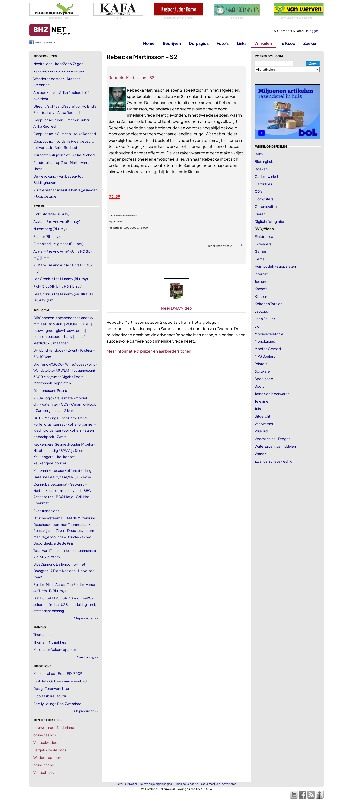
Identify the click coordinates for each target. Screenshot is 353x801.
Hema (260, 259)
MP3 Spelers (265, 356)
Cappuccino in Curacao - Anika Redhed (64, 134)
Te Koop (287, 43)
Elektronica (264, 236)
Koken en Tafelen (268, 303)
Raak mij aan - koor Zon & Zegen (58, 71)
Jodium (260, 281)
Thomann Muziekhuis (49, 642)
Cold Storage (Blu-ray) (51, 214)
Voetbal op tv (43, 772)
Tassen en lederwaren (272, 393)
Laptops (261, 311)
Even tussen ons (46, 510)
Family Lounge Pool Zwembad (57, 703)
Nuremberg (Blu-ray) (50, 229)
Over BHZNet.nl (127, 783)
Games (261, 251)
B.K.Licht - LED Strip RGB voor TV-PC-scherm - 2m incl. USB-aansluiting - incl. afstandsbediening (64, 604)
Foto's (223, 43)
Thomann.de (43, 634)
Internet (261, 274)
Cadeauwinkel (266, 176)
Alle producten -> (86, 618)
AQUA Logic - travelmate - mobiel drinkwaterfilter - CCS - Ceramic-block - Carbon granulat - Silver (64, 404)
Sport (259, 386)
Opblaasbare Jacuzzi (49, 696)
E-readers (263, 244)
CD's (258, 191)
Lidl (257, 326)
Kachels (261, 289)
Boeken (261, 169)
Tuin (258, 408)
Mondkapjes (265, 341)
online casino (43, 765)
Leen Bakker (265, 318)
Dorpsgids (199, 43)
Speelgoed (264, 378)
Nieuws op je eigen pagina (155, 783)
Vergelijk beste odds (49, 750)
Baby (259, 154)
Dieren (260, 214)
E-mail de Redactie (186, 783)
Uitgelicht (262, 416)
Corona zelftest (267, 206)
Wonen (260, 453)
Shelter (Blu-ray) (46, 236)
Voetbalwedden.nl (48, 742)
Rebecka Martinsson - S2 (131, 77)
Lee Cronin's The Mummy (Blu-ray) (60, 278)
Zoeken (310, 43)
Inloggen (312, 31)
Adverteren (229, 783)
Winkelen (263, 43)
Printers (261, 363)
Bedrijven (172, 43)
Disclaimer (207, 783)
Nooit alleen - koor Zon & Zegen (58, 63)
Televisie (261, 401)
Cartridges (263, 184)
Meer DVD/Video (176, 308)
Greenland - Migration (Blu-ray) (58, 243)
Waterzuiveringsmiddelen (275, 446)
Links (241, 43)
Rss (217, 783)
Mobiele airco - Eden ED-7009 (57, 673)
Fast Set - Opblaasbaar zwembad (60, 681)
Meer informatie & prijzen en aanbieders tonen (149, 351)
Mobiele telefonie (269, 334)
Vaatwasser (264, 423)
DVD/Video (264, 229)
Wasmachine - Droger (272, 438)
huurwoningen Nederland (53, 727)
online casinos (44, 735)
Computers (264, 199)
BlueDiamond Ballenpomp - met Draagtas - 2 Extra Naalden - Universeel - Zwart (65, 570)
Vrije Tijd (261, 431)
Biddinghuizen (266, 161)
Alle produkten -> (86, 711)
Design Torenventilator (51, 688)
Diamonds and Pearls (50, 390)
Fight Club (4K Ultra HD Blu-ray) (57, 286)
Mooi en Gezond (268, 349)
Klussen (261, 296)
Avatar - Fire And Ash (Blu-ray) (56, 221)
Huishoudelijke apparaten (275, 266)
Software (262, 371)
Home (149, 43)
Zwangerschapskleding (273, 461)
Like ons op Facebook (45, 42)
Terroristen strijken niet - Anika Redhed (64, 155)
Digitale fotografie (269, 221)
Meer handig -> (87, 657)
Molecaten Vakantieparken (55, 649)
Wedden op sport (47, 757)
